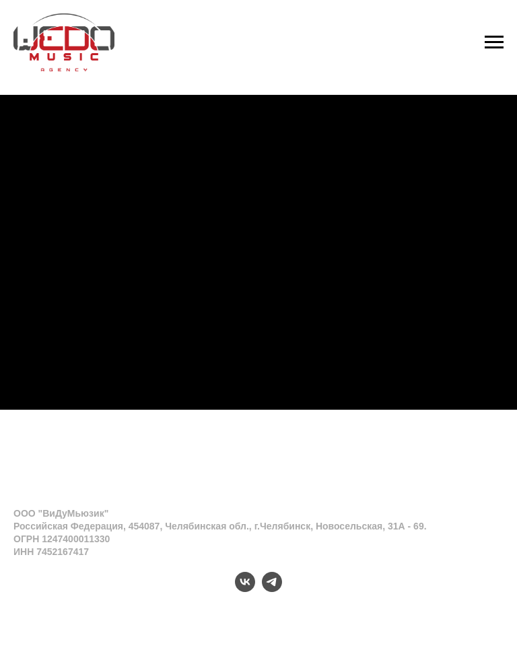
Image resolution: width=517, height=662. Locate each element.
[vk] (245, 588)
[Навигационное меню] (494, 42)
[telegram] (272, 588)
